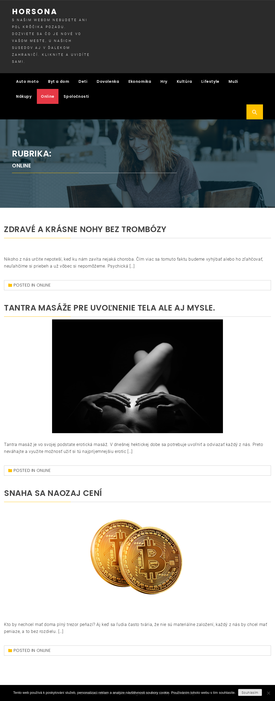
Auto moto (27, 80)
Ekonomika (139, 80)
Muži (233, 80)
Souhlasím (250, 693)
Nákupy (24, 95)
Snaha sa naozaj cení (53, 491)
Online (47, 95)
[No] (268, 693)
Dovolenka (108, 80)
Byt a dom (58, 80)
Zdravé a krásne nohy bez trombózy (85, 227)
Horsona (35, 11)
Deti (82, 80)
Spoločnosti (76, 95)
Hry (163, 80)
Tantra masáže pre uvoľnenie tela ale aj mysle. (109, 306)
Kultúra (184, 80)
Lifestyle (210, 80)
